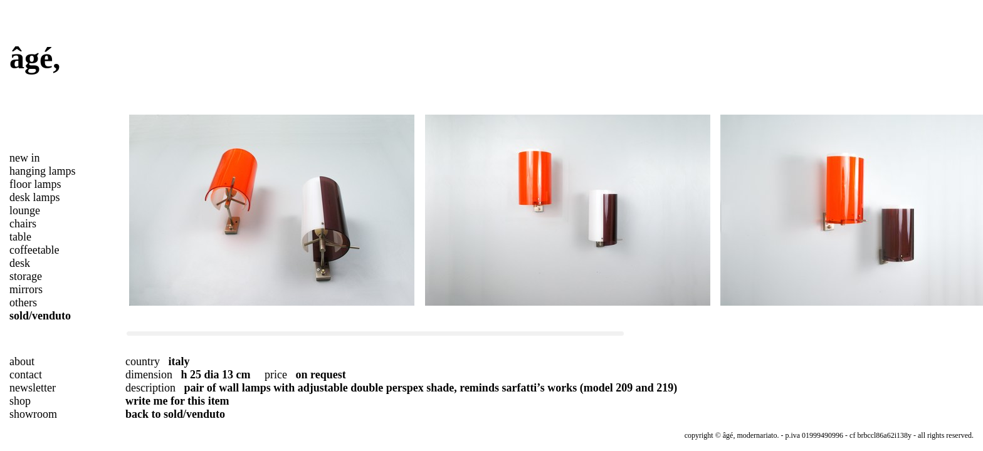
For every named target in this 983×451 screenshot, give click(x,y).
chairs (22, 223)
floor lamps (35, 184)
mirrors (26, 289)
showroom (33, 414)
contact (25, 374)
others (23, 302)
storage (25, 276)
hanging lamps (42, 171)
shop (20, 401)
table (20, 237)
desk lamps (34, 197)
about (21, 361)
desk (19, 263)
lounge (24, 210)
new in (24, 158)
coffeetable (34, 250)
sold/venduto (40, 315)
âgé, (34, 58)
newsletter (32, 387)
